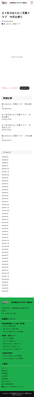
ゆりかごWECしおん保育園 (12, 356)
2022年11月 (5, 276)
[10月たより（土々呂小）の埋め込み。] (17, 57)
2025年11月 (5, 172)
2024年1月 (5, 237)
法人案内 (5, 376)
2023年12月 (5, 240)
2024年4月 (5, 228)
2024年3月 (5, 231)
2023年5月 (5, 261)
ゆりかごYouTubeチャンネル (13, 387)
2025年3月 (5, 195)
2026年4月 (5, 157)
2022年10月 (5, 279)
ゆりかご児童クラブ (10, 341)
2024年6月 (5, 222)
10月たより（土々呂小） (10, 88)
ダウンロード (24, 88)
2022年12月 (5, 273)
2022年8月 (5, 282)
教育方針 (5, 371)
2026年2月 (5, 163)
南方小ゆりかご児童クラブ (12, 344)
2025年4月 (5, 192)
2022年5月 (5, 291)
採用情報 (5, 379)
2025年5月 (5, 189)
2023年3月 (5, 267)
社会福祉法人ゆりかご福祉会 (20, 393)
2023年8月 (5, 252)
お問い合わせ (6, 381)
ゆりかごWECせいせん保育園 (13, 358)
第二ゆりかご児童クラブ (12, 24)
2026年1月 (5, 166)
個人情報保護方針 (8, 384)
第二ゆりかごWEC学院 (11, 329)
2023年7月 (5, 255)
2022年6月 (5, 288)
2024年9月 (5, 213)
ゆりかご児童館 (8, 338)
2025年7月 (5, 183)
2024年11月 (5, 207)
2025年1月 (5, 201)
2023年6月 (5, 258)
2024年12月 (5, 204)
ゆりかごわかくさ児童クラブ (13, 349)
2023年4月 (5, 264)
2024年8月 (5, 216)
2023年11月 (5, 243)
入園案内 (5, 373)
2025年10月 (5, 175)
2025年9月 (5, 178)
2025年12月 (5, 169)
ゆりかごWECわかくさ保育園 (13, 332)
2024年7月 (5, 219)
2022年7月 (5, 285)
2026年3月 (5, 160)
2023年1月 (5, 270)
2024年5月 (5, 225)
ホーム (4, 368)
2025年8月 (5, 180)
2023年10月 (5, 246)
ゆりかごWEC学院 (9, 326)
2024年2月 (5, 234)
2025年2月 (5, 198)
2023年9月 (5, 249)
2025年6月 (5, 186)
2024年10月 (5, 210)
